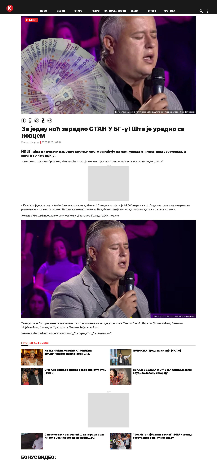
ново (43, 11)
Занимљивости (115, 11)
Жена (134, 11)
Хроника (169, 11)
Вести (61, 11)
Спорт (152, 11)
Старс (78, 11)
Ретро (96, 11)
